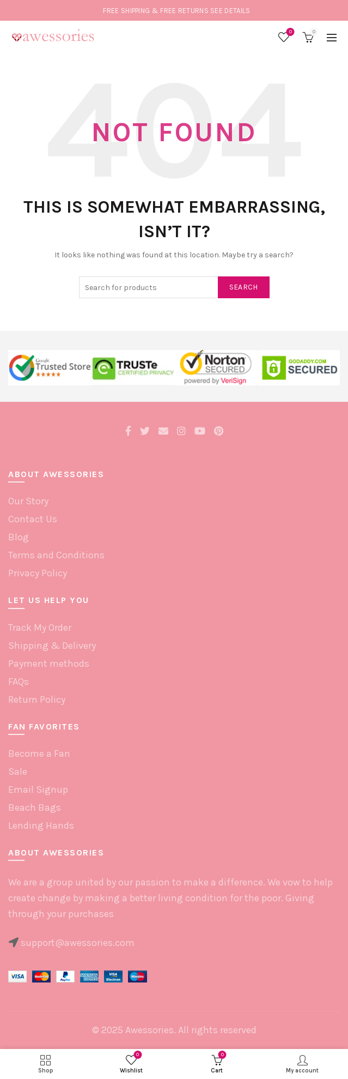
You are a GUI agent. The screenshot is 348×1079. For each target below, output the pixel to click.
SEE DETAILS (230, 11)
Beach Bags (34, 807)
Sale (17, 771)
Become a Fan (39, 753)
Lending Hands (41, 825)
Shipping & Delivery (52, 646)
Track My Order (39, 628)
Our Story (28, 501)
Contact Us (32, 519)
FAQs (18, 682)
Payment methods (48, 664)
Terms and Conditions (56, 555)
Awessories (149, 1030)
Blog (18, 537)
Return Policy (36, 700)
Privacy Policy (37, 573)
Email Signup (38, 789)
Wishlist (289, 32)
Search (243, 287)
